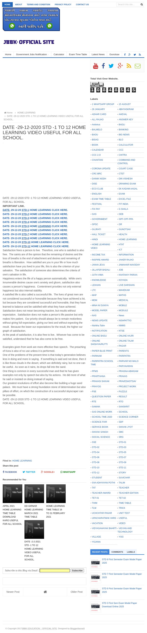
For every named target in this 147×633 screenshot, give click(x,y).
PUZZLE (123, 391)
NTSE (122, 331)
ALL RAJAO (97, 119)
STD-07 (122, 457)
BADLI (122, 124)
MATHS (122, 295)
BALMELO (97, 129)
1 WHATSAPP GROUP (103, 104)
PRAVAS (123, 376)
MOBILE (123, 305)
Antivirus (96, 124)
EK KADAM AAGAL (128, 189)
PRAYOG (96, 386)
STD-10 (26, 242)
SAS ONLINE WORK (102, 412)
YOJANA (96, 542)
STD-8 (25, 238)
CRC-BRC (97, 173)
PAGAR (122, 346)
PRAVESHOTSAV (127, 381)
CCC (121, 150)
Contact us (82, 4)
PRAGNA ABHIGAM (128, 371)
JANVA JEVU (98, 265)
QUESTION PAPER (101, 396)
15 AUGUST (125, 104)
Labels (131, 552)
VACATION (97, 523)
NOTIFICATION (99, 331)
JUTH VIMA (97, 275)
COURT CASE (126, 168)
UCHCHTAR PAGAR (102, 513)
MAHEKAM (124, 290)
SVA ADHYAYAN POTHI (103, 482)
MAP (94, 295)
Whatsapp (67, 472)
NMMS (122, 325)
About (18, 4)
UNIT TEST (124, 513)
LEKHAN (96, 285)
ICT (120, 249)
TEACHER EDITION (128, 493)
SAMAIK (96, 406)
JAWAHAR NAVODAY (129, 265)
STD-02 (95, 447)
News (121, 315)
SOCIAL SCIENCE (101, 437)
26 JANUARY (98, 109)
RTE (94, 401)
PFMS (95, 371)
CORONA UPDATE (101, 168)
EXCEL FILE (125, 199)
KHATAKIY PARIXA (128, 275)
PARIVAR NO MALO (129, 361)
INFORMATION (126, 254)
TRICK (122, 508)
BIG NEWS (124, 134)
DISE (94, 183)
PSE (94, 391)
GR (120, 224)
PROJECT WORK (127, 386)
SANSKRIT (124, 406)
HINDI (95, 239)
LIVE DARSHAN (127, 285)
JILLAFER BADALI (101, 270)
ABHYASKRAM (126, 109)
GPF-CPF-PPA (126, 219)
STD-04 (95, 452)
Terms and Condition (38, 4)
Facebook (10, 472)
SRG (121, 437)
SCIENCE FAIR (99, 422)
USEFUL (123, 518)
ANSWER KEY (126, 119)
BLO (121, 139)
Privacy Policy (63, 4)
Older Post (77, 591)
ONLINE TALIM (126, 341)
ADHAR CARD (99, 114)
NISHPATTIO (125, 320)
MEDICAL (123, 300)
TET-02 (122, 498)
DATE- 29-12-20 (12, 230)
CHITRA (123, 155)
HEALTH (123, 234)
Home (7, 4)
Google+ (48, 472)
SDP (121, 422)
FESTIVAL (97, 204)
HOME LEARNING (22, 460)
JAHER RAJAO (126, 260)
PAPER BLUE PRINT (102, 351)
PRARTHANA (98, 376)
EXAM (122, 194)
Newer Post (12, 591)
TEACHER (124, 487)
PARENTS (124, 351)
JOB (121, 270)
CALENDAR (98, 150)
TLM (94, 508)
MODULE (123, 310)
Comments (117, 552)
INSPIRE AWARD (100, 260)
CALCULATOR (126, 145)
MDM (94, 300)
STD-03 (122, 447)
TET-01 (95, 498)
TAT (94, 487)
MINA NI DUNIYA (100, 305)
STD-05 (122, 452)
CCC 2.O (96, 155)
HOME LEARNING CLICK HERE (48, 230)
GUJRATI (96, 229)
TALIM (122, 482)
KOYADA (123, 280)
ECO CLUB (97, 189)
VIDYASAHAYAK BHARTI (104, 528)
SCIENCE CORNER (128, 417)
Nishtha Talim (98, 325)
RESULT (123, 396)
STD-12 (26, 246)
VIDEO (122, 523)
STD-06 (95, 457)
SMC (121, 432)
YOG (121, 537)
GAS (94, 214)
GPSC (95, 224)
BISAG (95, 139)
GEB (121, 214)
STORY (122, 472)
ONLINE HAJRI (126, 336)
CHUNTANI (97, 160)
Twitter (29, 472)
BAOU (95, 134)
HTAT (121, 244)
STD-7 (25, 234)
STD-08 (95, 462)
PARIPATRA (124, 356)
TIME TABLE (125, 503)
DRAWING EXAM (127, 183)
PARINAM (97, 356)
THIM (94, 503)
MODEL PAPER (99, 310)
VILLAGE (96, 537)
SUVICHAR (124, 477)
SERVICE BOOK (100, 427)
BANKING (123, 129)
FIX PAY (96, 209)
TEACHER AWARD (101, 493)
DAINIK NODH (99, 178)
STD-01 (122, 442)
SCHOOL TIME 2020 (102, 417)
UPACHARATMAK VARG (104, 518)
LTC (94, 290)
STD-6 (25, 230)
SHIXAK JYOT (126, 427)
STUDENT (97, 477)
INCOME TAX (98, 254)
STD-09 (122, 462)
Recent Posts (100, 552)
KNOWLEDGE (99, 280)
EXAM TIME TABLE (101, 199)
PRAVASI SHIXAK (101, 381)
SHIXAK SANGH (100, 432)
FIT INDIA (123, 204)
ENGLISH (96, 194)
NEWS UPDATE (100, 320)
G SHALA (123, 209)
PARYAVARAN (126, 366)
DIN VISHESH (126, 178)
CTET (121, 173)
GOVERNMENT (99, 219)
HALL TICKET (98, 234)
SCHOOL (123, 412)
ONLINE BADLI (99, 336)
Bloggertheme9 (77, 628)
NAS (94, 315)
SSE (94, 442)
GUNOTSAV (125, 229)
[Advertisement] (44, 85)
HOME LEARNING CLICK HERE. (48, 234)
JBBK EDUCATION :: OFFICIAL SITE (39, 628)
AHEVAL (123, 114)
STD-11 (122, 467)
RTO (121, 401)
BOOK (95, 145)
